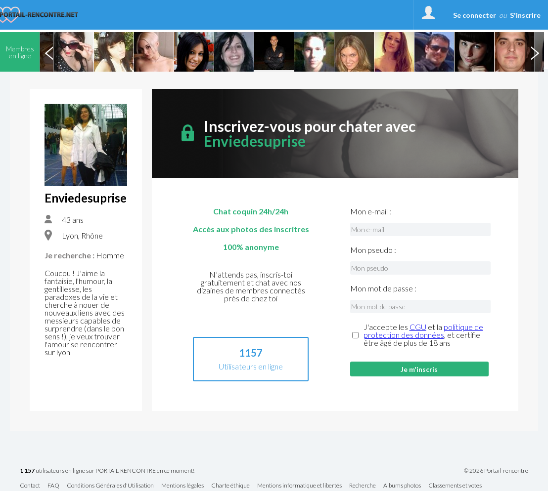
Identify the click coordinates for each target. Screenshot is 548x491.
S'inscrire (525, 15)
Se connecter (474, 15)
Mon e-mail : (370, 211)
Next (534, 52)
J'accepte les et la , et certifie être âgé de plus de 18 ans (423, 335)
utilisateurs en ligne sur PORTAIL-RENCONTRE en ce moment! (107, 471)
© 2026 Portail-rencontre (496, 471)
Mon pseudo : (373, 250)
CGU (418, 326)
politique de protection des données (423, 330)
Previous (49, 52)
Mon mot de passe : (383, 288)
